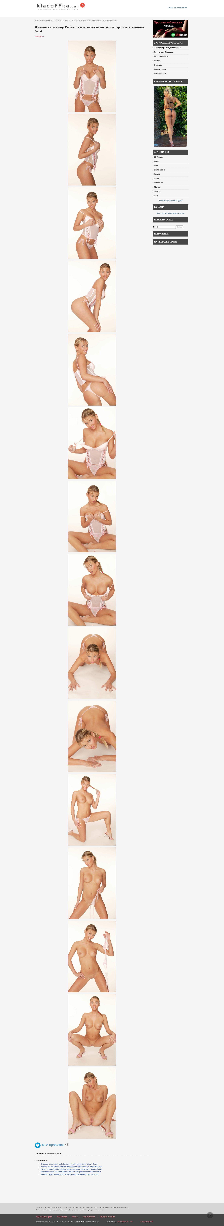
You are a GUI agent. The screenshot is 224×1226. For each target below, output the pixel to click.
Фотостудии (62, 1217)
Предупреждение (146, 1221)
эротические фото (44, 21)
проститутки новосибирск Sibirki (170, 213)
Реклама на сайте (107, 1217)
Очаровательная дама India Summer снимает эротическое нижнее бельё (69, 1164)
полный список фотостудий (171, 201)
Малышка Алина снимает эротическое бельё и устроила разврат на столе (70, 1174)
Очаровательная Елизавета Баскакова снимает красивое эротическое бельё (71, 1172)
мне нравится (49, 1145)
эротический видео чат (90, 1221)
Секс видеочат (89, 1217)
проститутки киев (177, 7)
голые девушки (76, 1221)
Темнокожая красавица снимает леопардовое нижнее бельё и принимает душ (71, 1166)
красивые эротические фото (61, 6)
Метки (75, 1217)
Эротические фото (44, 1217)
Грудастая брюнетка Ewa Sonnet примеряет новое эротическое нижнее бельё (71, 1169)
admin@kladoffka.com (125, 1221)
